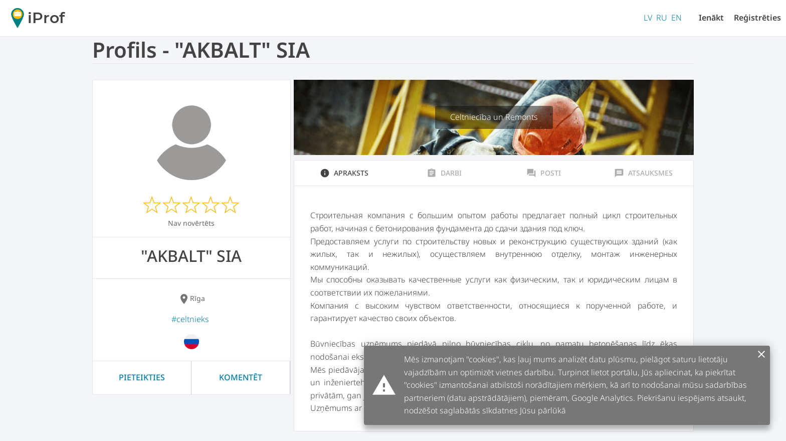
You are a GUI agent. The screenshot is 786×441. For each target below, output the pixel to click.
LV (648, 17)
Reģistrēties (757, 17)
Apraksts (344, 173)
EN (676, 17)
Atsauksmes (643, 173)
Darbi (444, 173)
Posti (543, 173)
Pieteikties (142, 377)
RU (661, 17)
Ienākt (711, 17)
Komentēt (240, 377)
